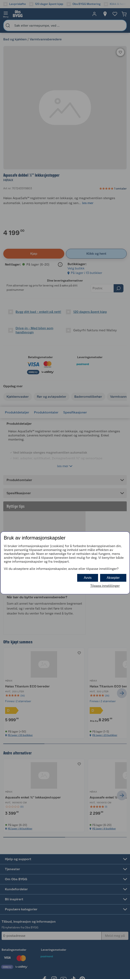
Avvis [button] (88, 577)
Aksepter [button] (113, 577)
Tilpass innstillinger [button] (105, 586)
